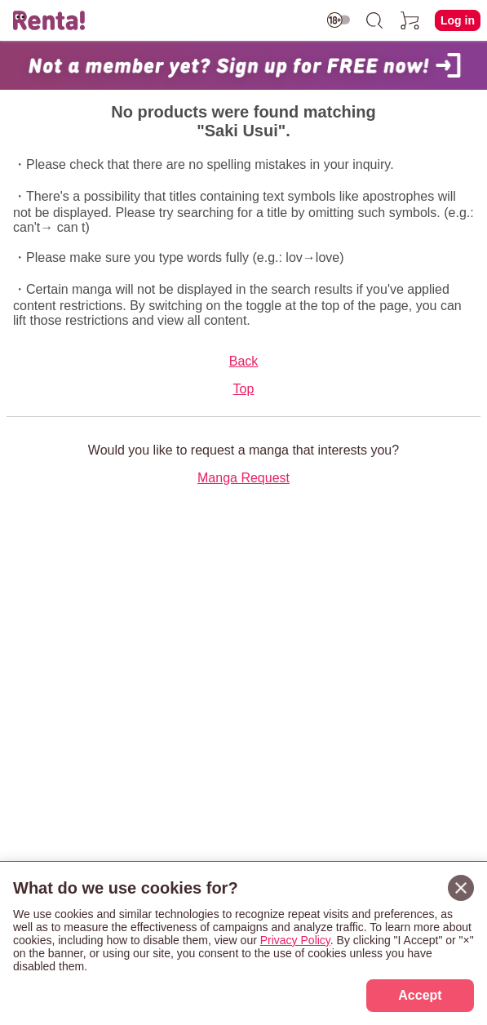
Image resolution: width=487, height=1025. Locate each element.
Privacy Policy (295, 940)
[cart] (410, 20)
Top (244, 389)
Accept (419, 995)
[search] (374, 20)
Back (244, 361)
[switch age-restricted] (338, 20)
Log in (458, 20)
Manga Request (243, 478)
